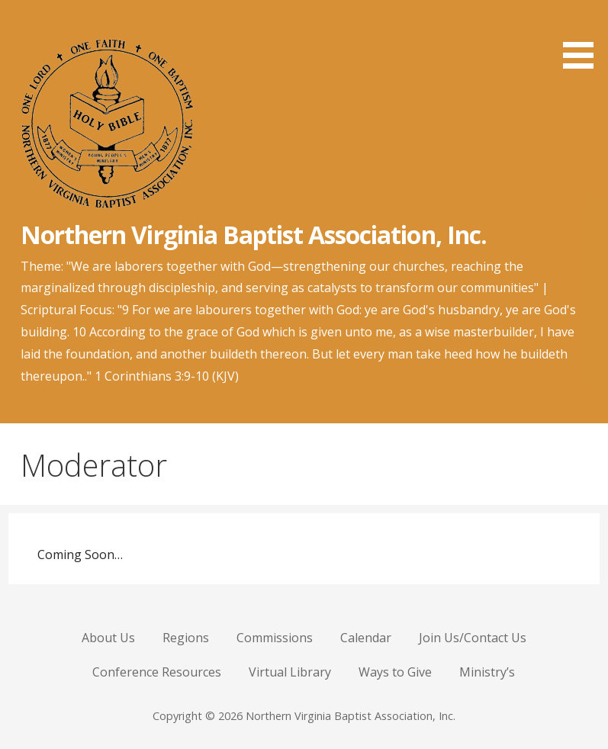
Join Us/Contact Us (472, 637)
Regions (185, 637)
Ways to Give (395, 672)
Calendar (365, 637)
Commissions (274, 637)
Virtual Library (290, 672)
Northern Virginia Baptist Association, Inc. (254, 234)
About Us (108, 637)
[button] (583, 37)
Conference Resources (156, 672)
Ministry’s (487, 672)
